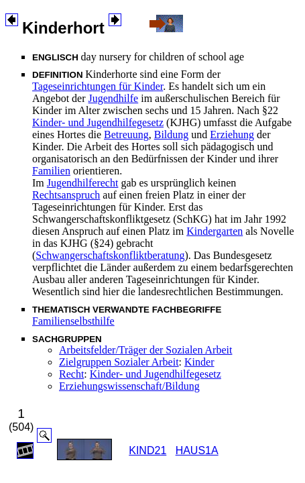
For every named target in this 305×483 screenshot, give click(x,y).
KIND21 (147, 450)
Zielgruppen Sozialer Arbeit (119, 362)
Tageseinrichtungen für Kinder (97, 86)
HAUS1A (197, 450)
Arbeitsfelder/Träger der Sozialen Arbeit (145, 350)
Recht (71, 374)
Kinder (199, 362)
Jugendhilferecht (83, 183)
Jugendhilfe (113, 98)
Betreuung (126, 134)
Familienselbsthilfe (73, 321)
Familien (51, 170)
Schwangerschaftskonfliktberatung (110, 255)
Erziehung (232, 134)
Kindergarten (214, 231)
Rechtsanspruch (66, 195)
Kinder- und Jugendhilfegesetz (98, 122)
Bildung (171, 134)
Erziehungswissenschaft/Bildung (129, 386)
